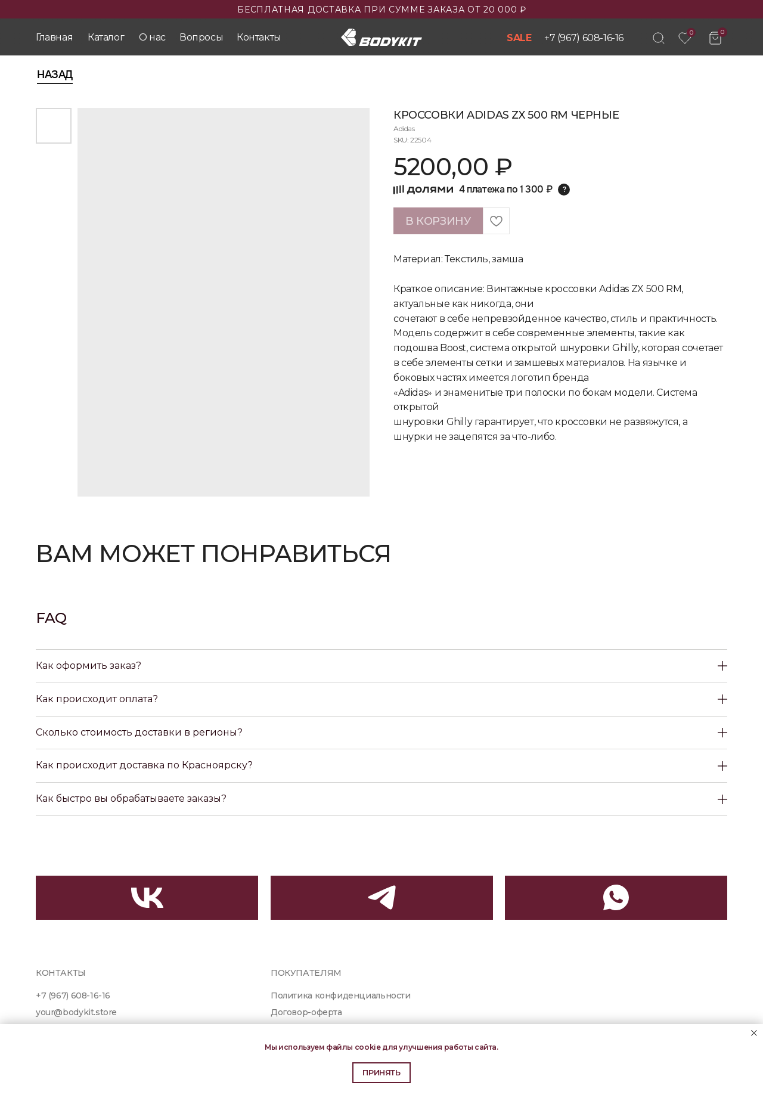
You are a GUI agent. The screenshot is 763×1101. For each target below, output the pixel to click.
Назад (55, 74)
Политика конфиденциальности (341, 995)
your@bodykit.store (76, 1012)
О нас (152, 37)
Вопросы (201, 37)
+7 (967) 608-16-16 (584, 38)
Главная (54, 37)
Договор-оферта (306, 1012)
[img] (659, 38)
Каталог (106, 37)
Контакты (259, 37)
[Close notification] (754, 1033)
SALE (519, 38)
